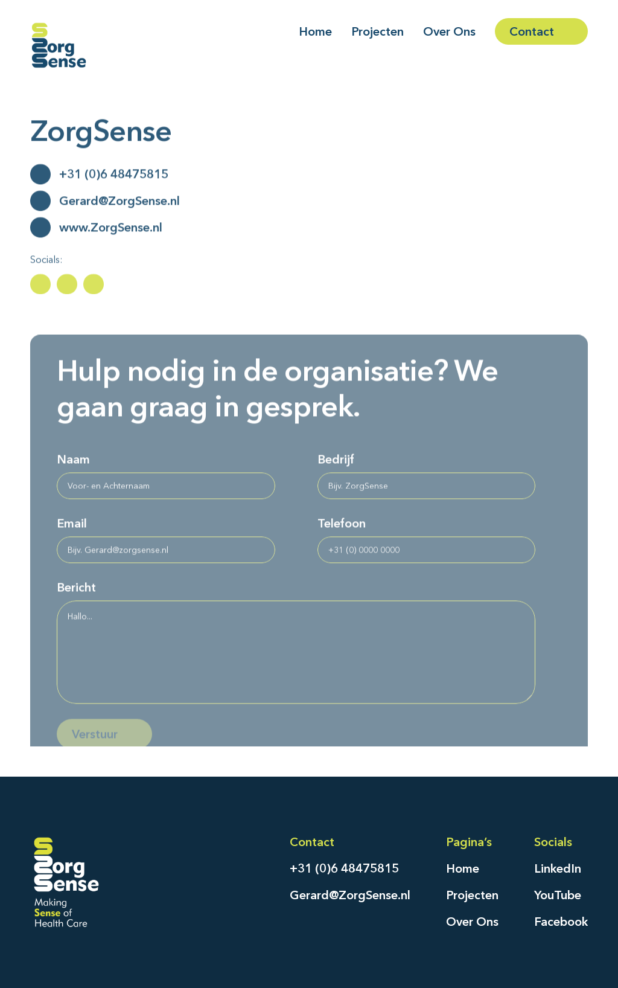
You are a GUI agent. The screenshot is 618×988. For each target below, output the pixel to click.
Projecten (472, 895)
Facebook (561, 921)
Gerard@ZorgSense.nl (119, 203)
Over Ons (472, 921)
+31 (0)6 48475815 (113, 176)
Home (462, 868)
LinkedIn (557, 868)
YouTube (557, 895)
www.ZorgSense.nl (110, 229)
